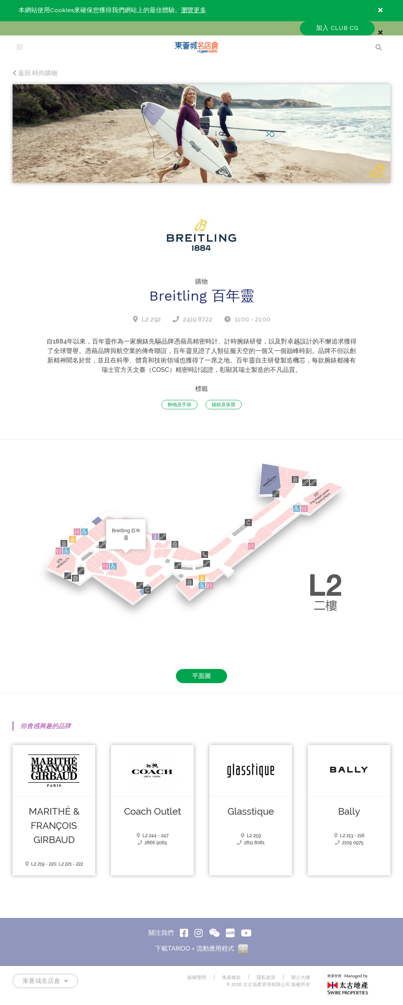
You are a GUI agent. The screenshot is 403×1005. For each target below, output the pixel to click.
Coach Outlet (152, 811)
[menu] (19, 47)
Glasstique (250, 811)
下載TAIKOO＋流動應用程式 (201, 948)
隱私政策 (266, 977)
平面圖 (201, 676)
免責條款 (231, 977)
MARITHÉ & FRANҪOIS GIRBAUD (54, 825)
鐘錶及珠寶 (223, 404)
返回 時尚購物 (35, 73)
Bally (349, 811)
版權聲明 (196, 977)
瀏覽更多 (193, 10)
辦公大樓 (300, 977)
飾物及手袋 (179, 404)
